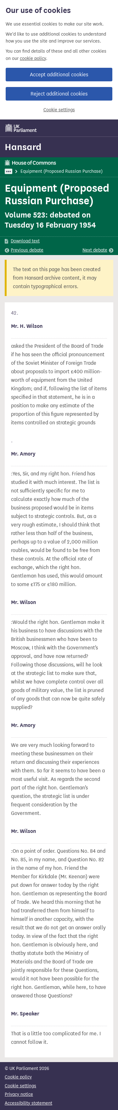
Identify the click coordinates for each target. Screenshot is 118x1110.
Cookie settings (59, 110)
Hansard (23, 147)
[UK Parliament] (21, 128)
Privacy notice (19, 1094)
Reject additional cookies (59, 94)
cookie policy (33, 58)
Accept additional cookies (59, 75)
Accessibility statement (28, 1103)
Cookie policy (18, 1077)
